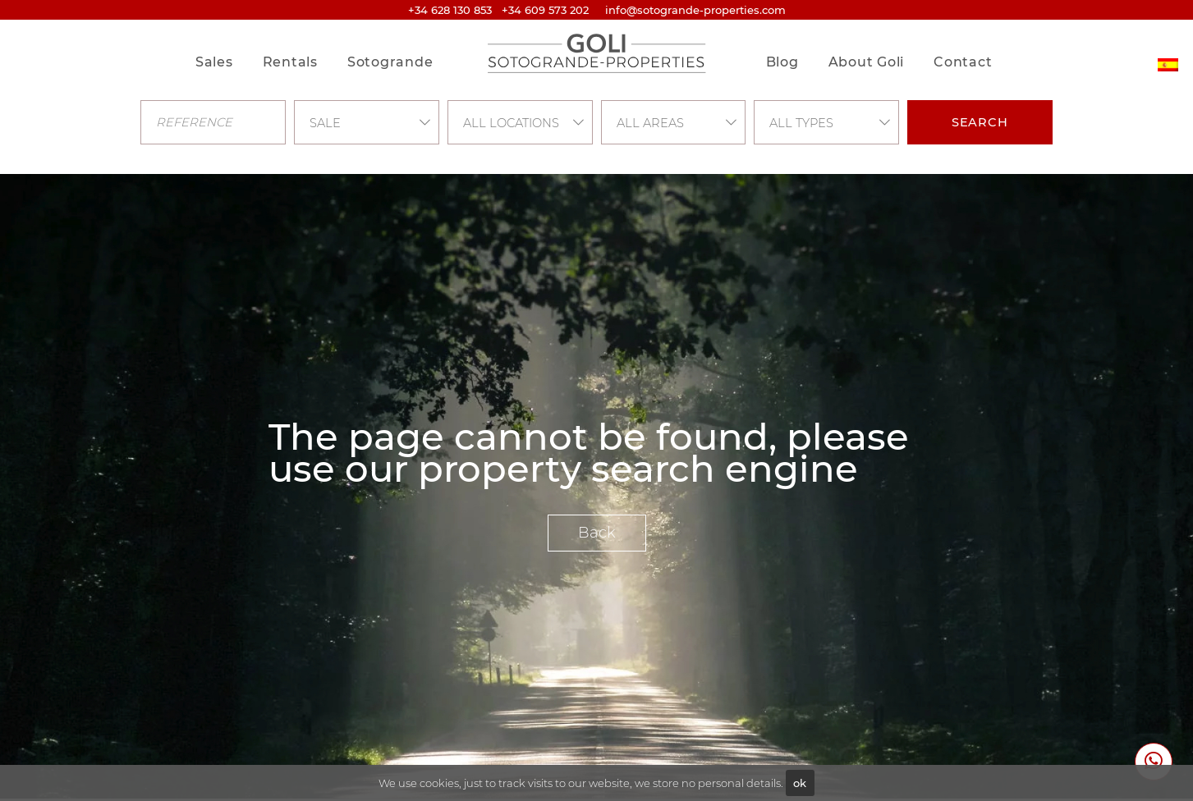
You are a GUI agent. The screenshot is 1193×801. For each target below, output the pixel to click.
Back (597, 533)
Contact (963, 62)
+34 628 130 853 (450, 9)
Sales (214, 62)
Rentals (290, 62)
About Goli (866, 62)
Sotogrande (390, 62)
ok (799, 783)
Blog (782, 62)
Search (980, 122)
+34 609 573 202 (545, 9)
